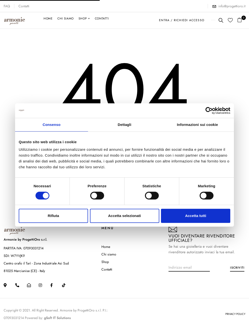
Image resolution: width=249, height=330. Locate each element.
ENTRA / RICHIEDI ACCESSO (181, 20)
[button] (241, 20)
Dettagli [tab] (124, 125)
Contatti (23, 6)
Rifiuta (53, 216)
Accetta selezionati (124, 216)
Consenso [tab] (51, 125)
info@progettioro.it (231, 6)
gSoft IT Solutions (57, 317)
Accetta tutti (195, 216)
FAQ (7, 6)
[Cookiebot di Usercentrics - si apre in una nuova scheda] (209, 110)
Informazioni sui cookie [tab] (197, 125)
